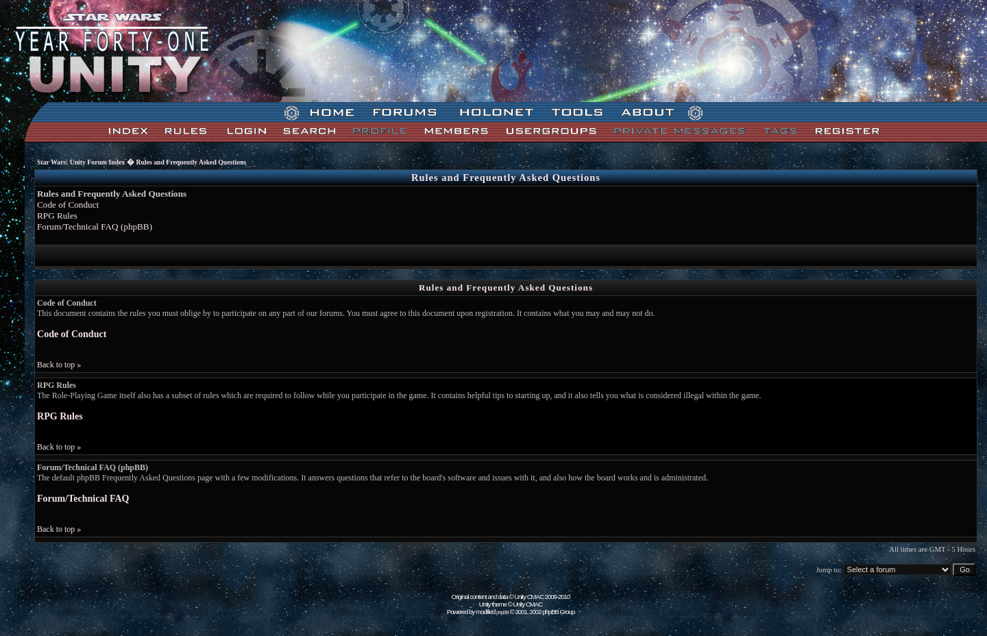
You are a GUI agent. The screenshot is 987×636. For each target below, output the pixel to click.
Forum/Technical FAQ (83, 498)
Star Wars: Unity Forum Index (81, 162)
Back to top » (59, 364)
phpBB (502, 612)
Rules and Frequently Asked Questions (191, 162)
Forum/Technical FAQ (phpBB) (94, 226)
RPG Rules (57, 215)
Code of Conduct (68, 204)
